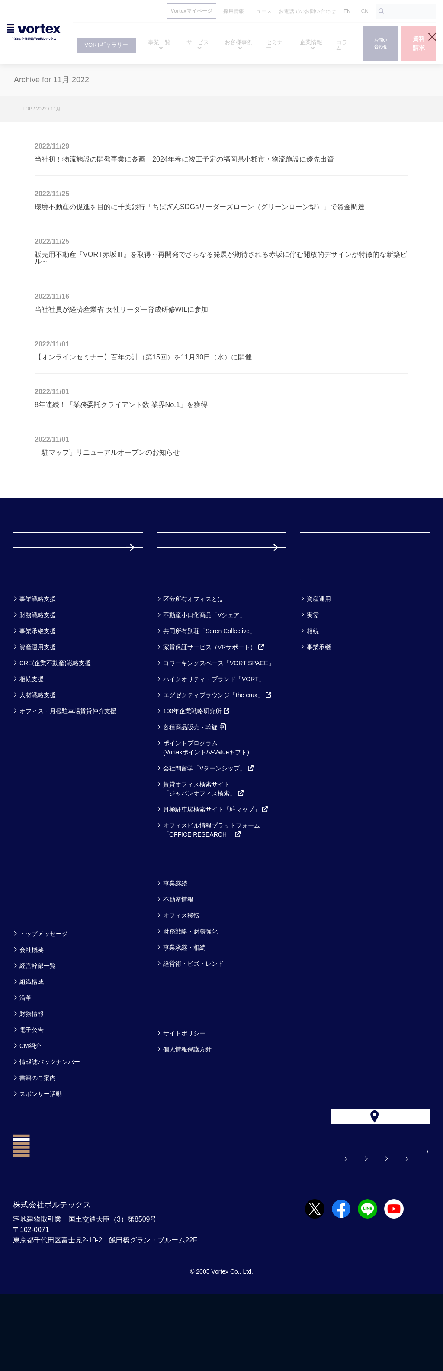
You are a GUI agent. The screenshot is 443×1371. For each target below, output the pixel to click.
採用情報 (185, 593)
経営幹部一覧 (37, 1023)
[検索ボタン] (381, 11)
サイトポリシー (184, 1091)
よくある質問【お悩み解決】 (154, 1229)
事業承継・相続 (184, 1005)
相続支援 (31, 737)
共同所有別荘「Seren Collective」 (209, 689)
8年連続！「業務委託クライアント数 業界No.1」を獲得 (121, 404)
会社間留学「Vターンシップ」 (208, 826)
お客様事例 (326, 634)
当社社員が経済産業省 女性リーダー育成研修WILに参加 (121, 309)
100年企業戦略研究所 (196, 769)
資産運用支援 (37, 705)
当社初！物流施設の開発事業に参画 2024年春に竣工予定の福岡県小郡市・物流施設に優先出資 (184, 159)
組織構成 (31, 1039)
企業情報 (34, 969)
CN (365, 11)
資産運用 (319, 656)
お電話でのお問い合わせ (304, 1229)
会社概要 (31, 1007)
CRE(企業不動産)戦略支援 (55, 721)
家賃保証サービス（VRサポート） (214, 705)
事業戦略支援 (37, 656)
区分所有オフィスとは (193, 656)
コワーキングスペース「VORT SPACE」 (218, 721)
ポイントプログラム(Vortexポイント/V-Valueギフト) (206, 806)
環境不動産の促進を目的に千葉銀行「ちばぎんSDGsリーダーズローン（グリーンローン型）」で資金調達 (200, 206)
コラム (173, 919)
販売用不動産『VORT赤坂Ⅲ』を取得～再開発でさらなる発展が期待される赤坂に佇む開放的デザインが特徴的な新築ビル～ (221, 257)
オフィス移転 (181, 973)
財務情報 (31, 1071)
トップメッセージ (43, 991)
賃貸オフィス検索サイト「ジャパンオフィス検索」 (203, 847)
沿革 (25, 1055)
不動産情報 (178, 957)
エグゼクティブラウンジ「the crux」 (217, 753)
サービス (178, 634)
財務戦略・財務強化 (190, 989)
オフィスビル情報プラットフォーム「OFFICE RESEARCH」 (211, 888)
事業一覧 (34, 634)
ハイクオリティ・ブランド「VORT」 (214, 737)
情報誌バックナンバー (49, 1119)
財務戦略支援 (37, 672)
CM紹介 (30, 1103)
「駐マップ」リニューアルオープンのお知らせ (107, 452)
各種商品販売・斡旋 (194, 785)
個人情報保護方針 (187, 1107)
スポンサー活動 (40, 1151)
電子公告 (31, 1087)
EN (347, 11)
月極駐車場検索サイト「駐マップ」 (216, 867)
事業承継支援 (37, 689)
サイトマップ (376, 1229)
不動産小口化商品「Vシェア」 (204, 672)
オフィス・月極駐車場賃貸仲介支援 (67, 769)
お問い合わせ (232, 1229)
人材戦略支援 (37, 753)
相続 (313, 689)
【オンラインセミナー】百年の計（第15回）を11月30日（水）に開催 (143, 357)
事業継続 (175, 941)
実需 (313, 672)
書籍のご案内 (37, 1135)
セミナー (34, 919)
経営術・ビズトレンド (193, 1021)
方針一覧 (177, 1068)
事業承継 (319, 705)
